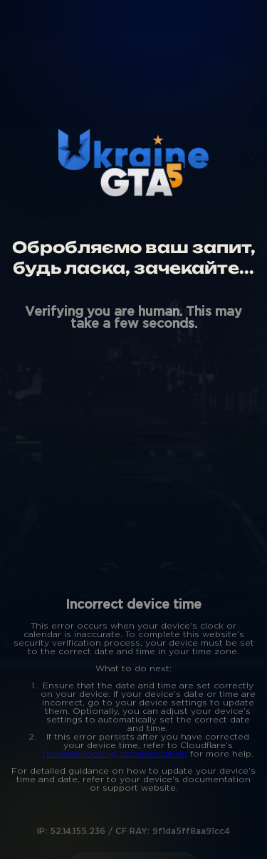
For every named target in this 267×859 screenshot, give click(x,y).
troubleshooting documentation (115, 754)
